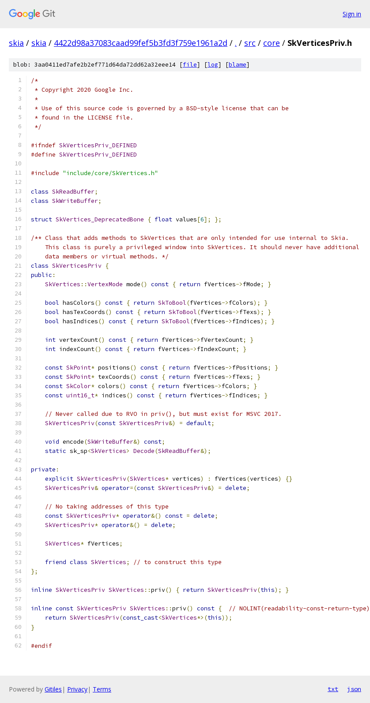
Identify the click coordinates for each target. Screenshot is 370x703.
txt (333, 689)
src (250, 42)
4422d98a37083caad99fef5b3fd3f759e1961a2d (140, 42)
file (190, 64)
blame (237, 64)
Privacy (77, 689)
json (354, 689)
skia (16, 42)
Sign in (352, 14)
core (271, 42)
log (213, 64)
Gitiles (53, 689)
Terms (102, 689)
